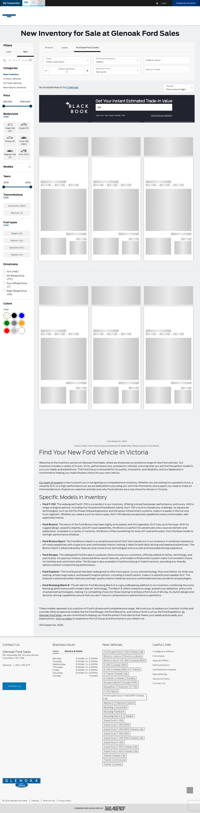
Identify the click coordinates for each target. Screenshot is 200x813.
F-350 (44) (9, 199)
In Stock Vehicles (12, 79)
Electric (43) (16, 298)
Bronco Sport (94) (12, 177)
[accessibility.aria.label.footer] (115, 808)
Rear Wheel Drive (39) (17, 350)
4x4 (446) (13, 329)
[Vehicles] (134, 107)
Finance (49, 48)
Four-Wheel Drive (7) (17, 342)
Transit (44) (9, 226)
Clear (6, 116)
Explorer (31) (9, 186)
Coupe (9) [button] (24, 128)
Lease (65, 48)
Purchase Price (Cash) (87, 48)
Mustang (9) (9, 212)
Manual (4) (17, 270)
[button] (11, 3)
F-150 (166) (9, 190)
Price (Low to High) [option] (176, 89)
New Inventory (11, 74)
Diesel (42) (17, 291)
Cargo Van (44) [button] (10, 129)
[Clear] (30, 60)
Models (16, 167)
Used (8, 52)
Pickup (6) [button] (10, 141)
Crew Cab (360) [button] (23, 142)
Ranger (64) (9, 221)
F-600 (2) (8, 204)
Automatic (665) (17, 263)
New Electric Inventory (14, 88)
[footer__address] (25, 656)
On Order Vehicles (12, 83)
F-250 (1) (8, 195)
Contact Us (14, 686)
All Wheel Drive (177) (15, 334)
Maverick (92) (10, 208)
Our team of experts (51, 483)
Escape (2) (9, 182)
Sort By (169, 86)
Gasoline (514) (16, 305)
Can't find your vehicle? (161, 115)
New (25, 52)
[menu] (193, 15)
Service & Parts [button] (73, 651)
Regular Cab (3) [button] (10, 156)
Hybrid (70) (17, 312)
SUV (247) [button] (24, 154)
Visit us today (64, 619)
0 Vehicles (72, 87)
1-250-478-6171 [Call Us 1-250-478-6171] (22, 665)
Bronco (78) (9, 173)
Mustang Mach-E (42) (14, 217)
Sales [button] (56, 651)
